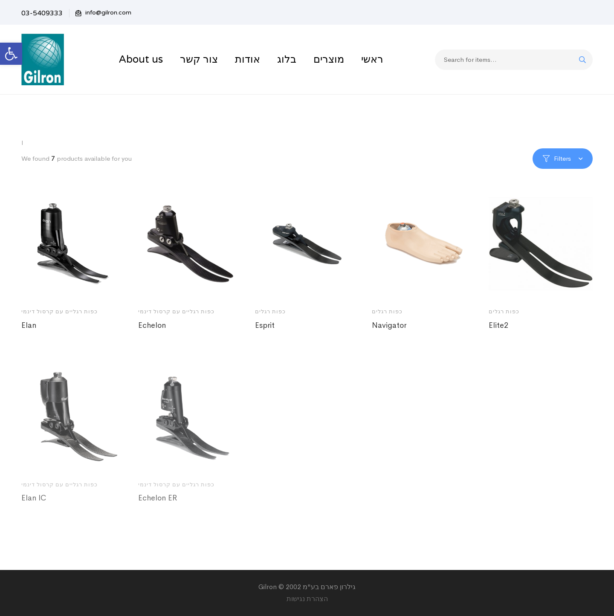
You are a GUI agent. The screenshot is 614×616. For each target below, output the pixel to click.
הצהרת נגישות (307, 598)
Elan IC (33, 507)
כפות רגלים (270, 311)
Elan (28, 325)
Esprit (265, 325)
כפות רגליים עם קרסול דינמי (59, 311)
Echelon (152, 325)
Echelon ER (157, 507)
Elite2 (498, 325)
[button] (11, 54)
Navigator (389, 325)
